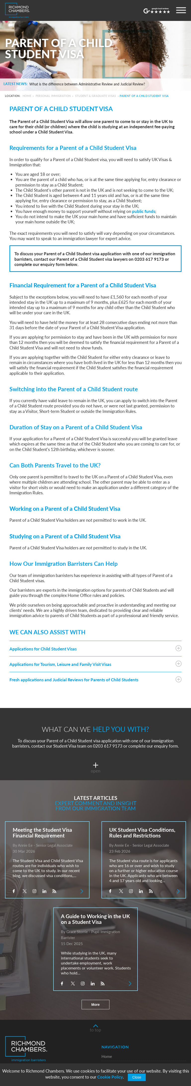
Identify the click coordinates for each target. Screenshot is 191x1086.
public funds (143, 211)
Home (27, 95)
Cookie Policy (110, 1077)
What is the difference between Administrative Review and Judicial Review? (87, 84)
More (95, 1005)
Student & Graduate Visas (95, 95)
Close (136, 1077)
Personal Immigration (53, 95)
